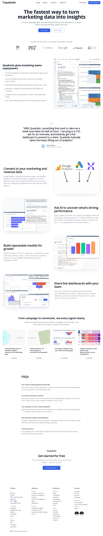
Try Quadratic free (51, 468)
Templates (56, 495)
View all (12, 516)
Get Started (44, 30)
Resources (63, 2)
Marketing (35, 503)
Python (12, 521)
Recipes (55, 503)
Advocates (77, 497)
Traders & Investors (38, 493)
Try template (64, 358)
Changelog (56, 499)
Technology (56, 516)
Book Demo (83, 2)
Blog (54, 493)
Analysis (12, 493)
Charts (12, 495)
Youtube (77, 491)
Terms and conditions (81, 504)
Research (13, 499)
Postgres (13, 508)
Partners (55, 512)
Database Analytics (37, 508)
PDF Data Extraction (16, 497)
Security (56, 518)
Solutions (54, 2)
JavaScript (13, 527)
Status (77, 508)
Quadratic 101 (57, 501)
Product (46, 2)
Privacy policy (78, 502)
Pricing (38, 2)
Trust (77, 506)
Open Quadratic (94, 2)
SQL (11, 523)
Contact (76, 493)
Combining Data (37, 510)
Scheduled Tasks (15, 503)
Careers (56, 520)
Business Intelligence (38, 495)
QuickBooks (15, 510)
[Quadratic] (9, 2)
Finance (34, 497)
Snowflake (13, 514)
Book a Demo (58, 30)
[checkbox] (3, 74)
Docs (55, 505)
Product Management (38, 499)
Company (56, 514)
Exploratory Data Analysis (40, 512)
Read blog (14, 358)
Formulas (13, 525)
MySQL (12, 512)
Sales (33, 501)
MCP (13, 501)
